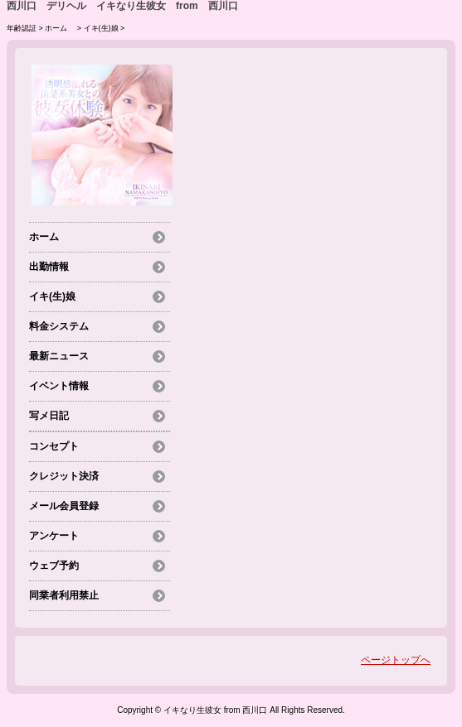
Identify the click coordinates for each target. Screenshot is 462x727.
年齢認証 (21, 28)
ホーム (60, 28)
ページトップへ (395, 660)
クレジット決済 (64, 476)
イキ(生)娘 (101, 28)
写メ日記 (49, 415)
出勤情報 (49, 266)
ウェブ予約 (54, 565)
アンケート (54, 536)
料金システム (59, 326)
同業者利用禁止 (64, 595)
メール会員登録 (64, 506)
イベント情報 (59, 386)
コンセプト (54, 446)
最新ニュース (59, 356)
